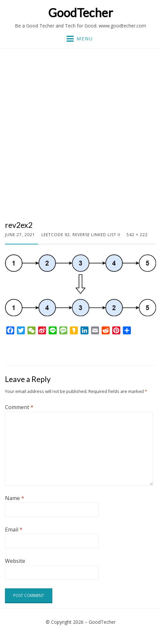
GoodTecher (80, 12)
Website (15, 561)
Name (14, 498)
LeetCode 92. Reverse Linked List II (80, 234)
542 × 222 (137, 234)
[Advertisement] (80, 137)
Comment (19, 407)
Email (14, 529)
